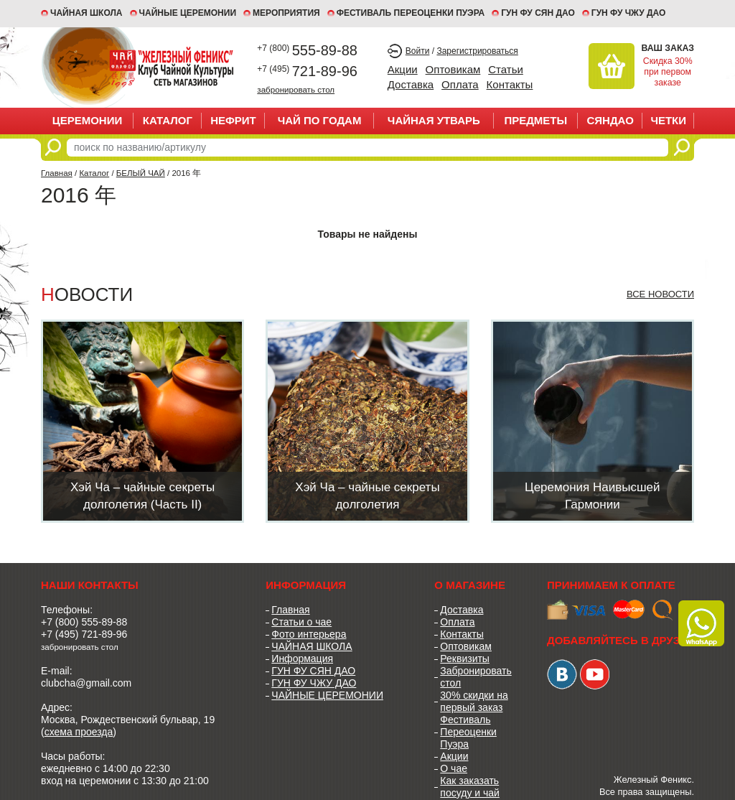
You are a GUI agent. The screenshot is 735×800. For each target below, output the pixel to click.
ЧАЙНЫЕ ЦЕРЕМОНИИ (188, 13)
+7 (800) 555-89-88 (84, 622)
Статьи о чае (301, 622)
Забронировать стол (475, 677)
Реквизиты (465, 658)
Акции (403, 69)
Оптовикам (453, 69)
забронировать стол (295, 89)
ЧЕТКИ (668, 120)
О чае (453, 768)
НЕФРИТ (233, 120)
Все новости (660, 294)
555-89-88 (307, 50)
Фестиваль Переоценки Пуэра (468, 732)
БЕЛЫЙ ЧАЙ (140, 173)
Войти (418, 51)
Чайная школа (86, 13)
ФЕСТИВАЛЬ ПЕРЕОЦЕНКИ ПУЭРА (411, 13)
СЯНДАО (609, 120)
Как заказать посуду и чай (470, 787)
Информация (302, 658)
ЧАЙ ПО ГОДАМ (320, 120)
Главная (56, 173)
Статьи (505, 69)
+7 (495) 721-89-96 (84, 634)
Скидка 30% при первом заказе (668, 72)
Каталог (167, 120)
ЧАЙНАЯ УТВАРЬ (434, 120)
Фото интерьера (308, 634)
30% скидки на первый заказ (473, 701)
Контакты (510, 84)
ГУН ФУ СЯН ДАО (538, 13)
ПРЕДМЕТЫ (535, 120)
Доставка (411, 84)
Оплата (460, 84)
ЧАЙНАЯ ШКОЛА (311, 646)
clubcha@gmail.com (86, 683)
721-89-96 (307, 71)
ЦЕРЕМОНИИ (87, 120)
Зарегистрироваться (477, 51)
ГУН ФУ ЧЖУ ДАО (628, 13)
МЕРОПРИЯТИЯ (286, 13)
